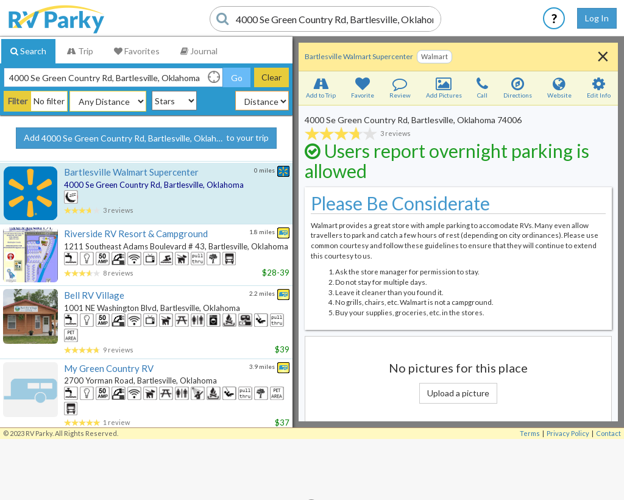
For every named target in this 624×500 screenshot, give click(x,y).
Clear (271, 77)
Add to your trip (146, 138)
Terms (530, 433)
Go (237, 78)
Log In (597, 18)
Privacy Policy (568, 433)
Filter (17, 101)
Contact (608, 433)
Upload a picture (458, 393)
